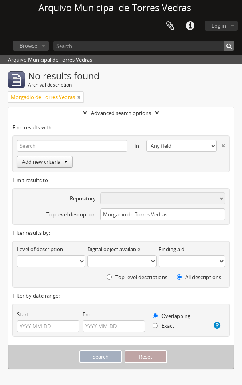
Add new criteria (44, 161)
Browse (28, 45)
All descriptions (199, 277)
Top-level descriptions (137, 277)
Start (22, 314)
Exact (163, 325)
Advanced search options (121, 113)
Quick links (190, 26)
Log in (219, 25)
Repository (83, 198)
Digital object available (113, 249)
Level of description (40, 249)
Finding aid (171, 249)
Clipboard (170, 26)
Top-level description (71, 214)
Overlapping (171, 316)
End (87, 314)
